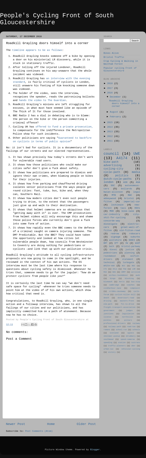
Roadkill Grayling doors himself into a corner (124, 103)
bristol (129, 198)
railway (136, 323)
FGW (124, 269)
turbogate (128, 262)
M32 (105, 272)
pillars (128, 320)
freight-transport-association (119, 307)
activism (135, 272)
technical (109, 262)
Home (51, 424)
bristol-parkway (131, 246)
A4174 (121, 158)
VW (126, 243)
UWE (136, 154)
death (106, 298)
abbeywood (110, 198)
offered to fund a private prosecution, (64, 126)
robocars (134, 233)
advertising (113, 165)
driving (107, 301)
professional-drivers (115, 323)
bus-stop (135, 282)
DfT (116, 243)
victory (112, 352)
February (116, 116)
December (116, 97)
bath (111, 246)
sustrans (135, 343)
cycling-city (113, 168)
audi (138, 275)
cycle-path (112, 172)
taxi (123, 208)
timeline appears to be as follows (37, 50)
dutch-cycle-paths (118, 179)
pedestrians (110, 253)
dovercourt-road (126, 298)
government (109, 311)
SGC (113, 185)
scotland (114, 333)
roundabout (110, 256)
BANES (132, 240)
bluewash (108, 282)
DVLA (115, 269)
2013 (110, 131)
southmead (108, 339)
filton (108, 201)
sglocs (130, 333)
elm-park (108, 304)
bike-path (111, 162)
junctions (108, 314)
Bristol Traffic (114, 57)
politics (122, 175)
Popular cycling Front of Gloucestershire (120, 69)
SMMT (123, 272)
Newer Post (15, 424)
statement (127, 259)
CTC (105, 269)
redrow (115, 233)
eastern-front (127, 301)
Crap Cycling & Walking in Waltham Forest (121, 62)
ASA (138, 182)
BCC (123, 266)
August (115, 112)
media (136, 172)
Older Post (86, 424)
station (122, 343)
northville (127, 317)
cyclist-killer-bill (125, 295)
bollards (126, 188)
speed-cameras (128, 339)
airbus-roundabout (118, 275)
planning (129, 253)
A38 (125, 182)
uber (133, 346)
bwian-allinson (113, 192)
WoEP (137, 243)
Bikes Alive (111, 53)
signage (115, 237)
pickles (107, 320)
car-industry (112, 214)
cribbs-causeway (117, 291)
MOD (112, 211)
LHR (133, 269)
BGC (133, 266)
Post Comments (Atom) (39, 431)
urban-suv (108, 349)
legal (136, 192)
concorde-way (112, 221)
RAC (130, 195)
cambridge (114, 285)
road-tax (131, 327)
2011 (110, 141)
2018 (110, 83)
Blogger (95, 449)
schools (136, 330)
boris (121, 282)
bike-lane (128, 211)
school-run (121, 330)
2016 (110, 93)
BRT (105, 243)
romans (107, 330)
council (111, 154)
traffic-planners (117, 346)
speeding (108, 343)
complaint (135, 288)
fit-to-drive (127, 304)
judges (129, 311)
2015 (110, 122)
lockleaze (117, 205)
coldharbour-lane (112, 288)
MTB (114, 195)
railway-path (114, 327)
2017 (110, 88)
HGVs (137, 208)
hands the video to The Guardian (42, 100)
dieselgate (110, 224)
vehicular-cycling (130, 349)
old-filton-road (129, 230)
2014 (110, 127)
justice (129, 249)
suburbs (135, 237)
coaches (130, 285)
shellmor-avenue (112, 336)
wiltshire (115, 240)
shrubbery (130, 336)
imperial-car (132, 201)
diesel (113, 249)
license (107, 317)
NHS (114, 272)
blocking (129, 278)
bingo (112, 278)
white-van (109, 266)
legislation (128, 314)
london (108, 182)
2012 (110, 136)
